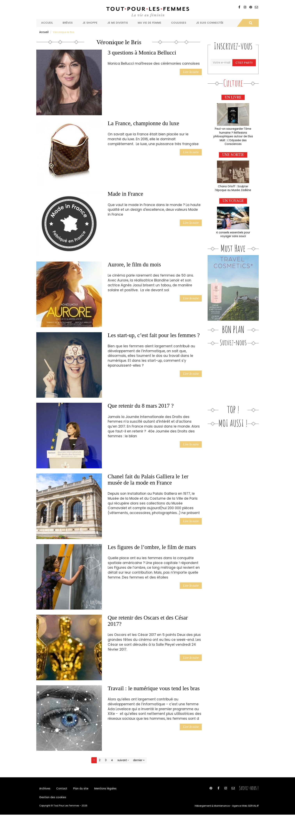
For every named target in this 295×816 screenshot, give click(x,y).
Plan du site (79, 789)
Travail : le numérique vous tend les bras (154, 688)
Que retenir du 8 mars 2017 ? (141, 405)
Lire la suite (191, 71)
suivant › (123, 760)
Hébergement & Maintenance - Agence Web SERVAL (228, 807)
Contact (61, 789)
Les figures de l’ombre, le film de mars (152, 547)
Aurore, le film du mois (134, 264)
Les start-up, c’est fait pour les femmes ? (154, 335)
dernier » (138, 760)
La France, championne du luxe (143, 123)
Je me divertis (117, 23)
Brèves (68, 23)
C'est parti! (244, 62)
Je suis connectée (210, 23)
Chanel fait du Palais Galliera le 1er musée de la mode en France (148, 479)
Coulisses (178, 23)
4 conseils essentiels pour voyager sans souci (233, 232)
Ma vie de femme (149, 23)
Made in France (125, 193)
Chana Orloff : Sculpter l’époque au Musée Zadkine (233, 186)
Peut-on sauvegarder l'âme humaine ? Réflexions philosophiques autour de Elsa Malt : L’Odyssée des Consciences (233, 135)
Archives (44, 789)
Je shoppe (90, 23)
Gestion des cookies (52, 798)
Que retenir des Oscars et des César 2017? (148, 620)
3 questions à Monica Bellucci (142, 52)
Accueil (47, 23)
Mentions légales (103, 789)
